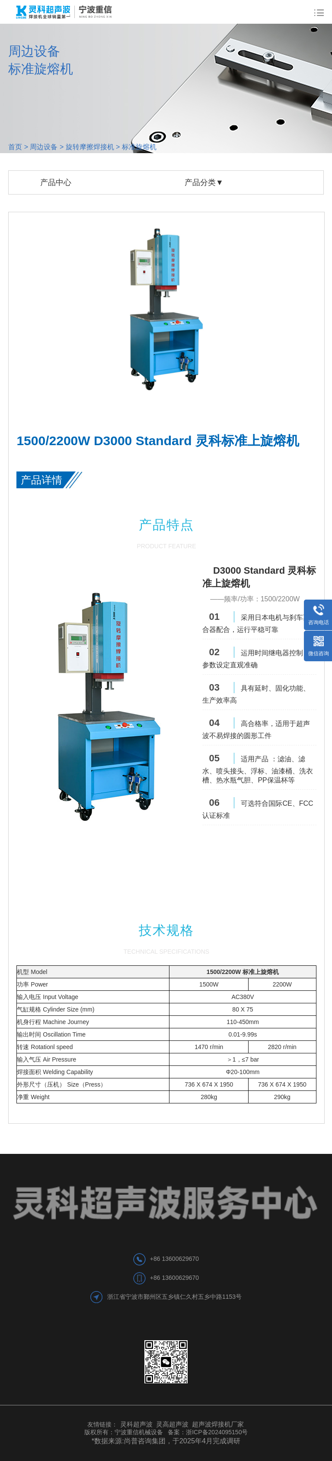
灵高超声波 (172, 1424)
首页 (15, 147)
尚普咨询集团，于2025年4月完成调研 (182, 1441)
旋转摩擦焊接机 (90, 147)
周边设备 (43, 147)
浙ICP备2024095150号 (217, 1432)
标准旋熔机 (139, 147)
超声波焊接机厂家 (218, 1424)
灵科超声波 (137, 1424)
